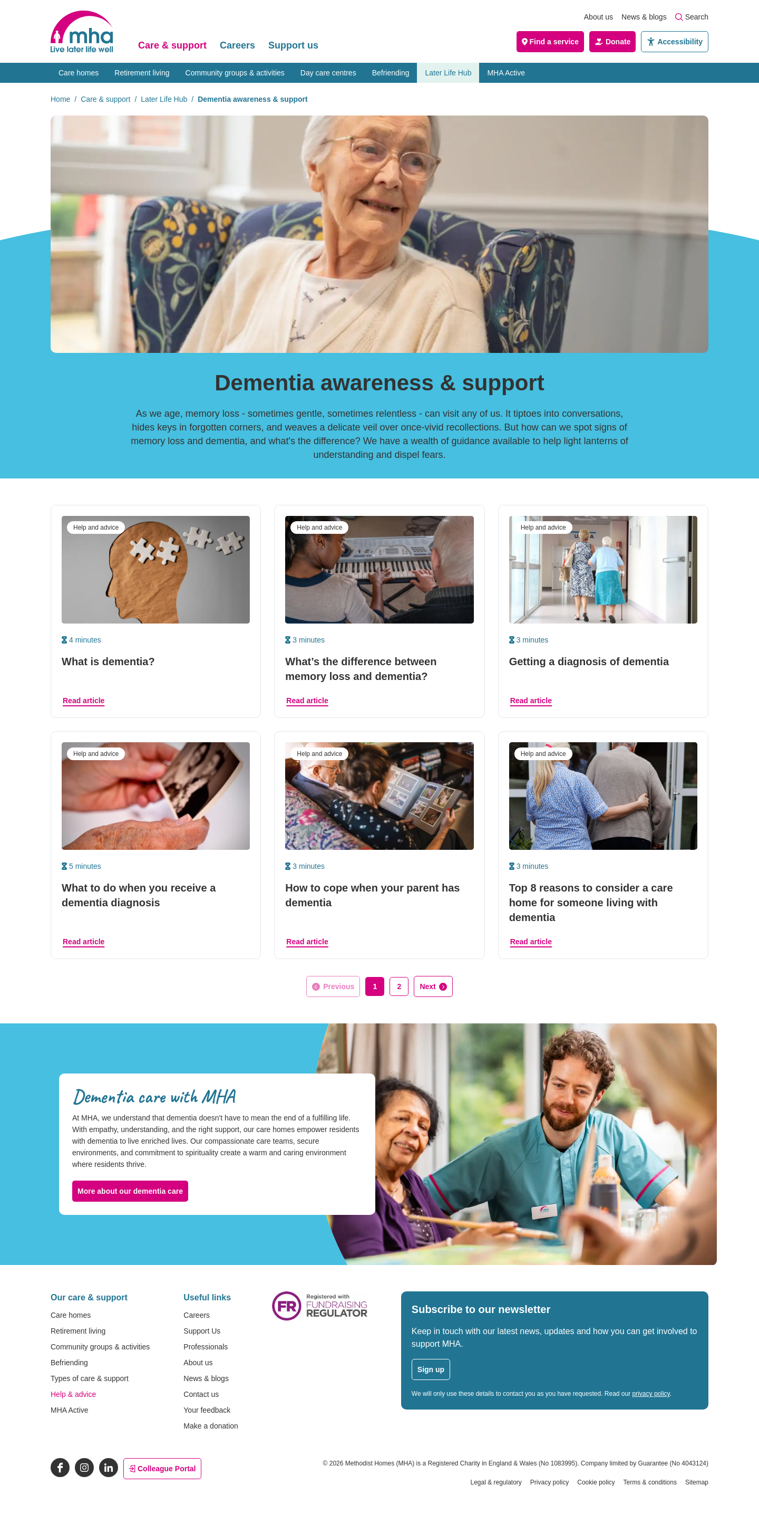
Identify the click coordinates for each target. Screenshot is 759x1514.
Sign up (430, 1369)
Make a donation (210, 1426)
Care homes (79, 73)
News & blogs (644, 17)
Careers (237, 45)
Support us (293, 45)
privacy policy (651, 1393)
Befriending (391, 73)
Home (60, 99)
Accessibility (675, 41)
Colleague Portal (162, 1468)
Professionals (205, 1347)
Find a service (550, 41)
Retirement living (141, 73)
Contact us (201, 1394)
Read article (83, 700)
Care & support (172, 45)
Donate (612, 41)
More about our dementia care (130, 1191)
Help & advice (73, 1394)
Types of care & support (90, 1378)
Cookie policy (596, 1482)
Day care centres (328, 73)
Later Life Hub (448, 73)
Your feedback (206, 1410)
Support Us (201, 1331)
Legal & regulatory (495, 1482)
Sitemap (696, 1482)
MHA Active (506, 73)
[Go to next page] (433, 986)
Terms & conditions (650, 1482)
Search (691, 17)
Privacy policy (549, 1482)
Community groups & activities (235, 73)
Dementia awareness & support (253, 99)
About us (598, 17)
